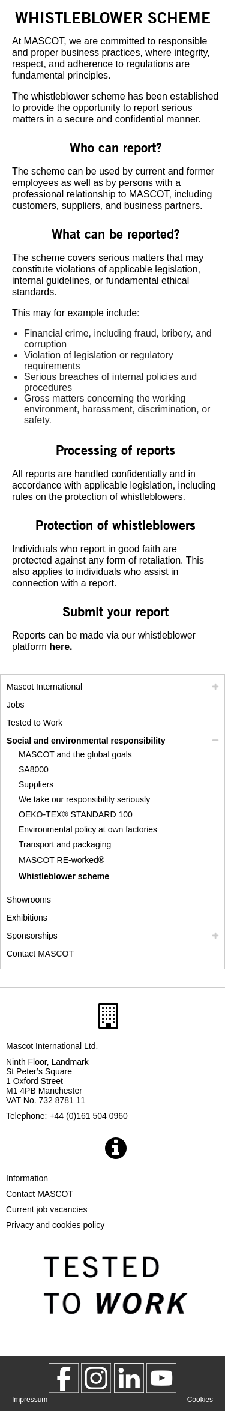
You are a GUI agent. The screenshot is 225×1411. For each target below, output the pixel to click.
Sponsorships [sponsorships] (32, 935)
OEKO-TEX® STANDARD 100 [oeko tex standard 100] (76, 814)
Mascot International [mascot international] (44, 686)
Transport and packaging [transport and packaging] (65, 844)
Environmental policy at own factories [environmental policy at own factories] (88, 829)
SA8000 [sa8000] (34, 769)
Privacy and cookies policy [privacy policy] (55, 1225)
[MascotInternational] (161, 1378)
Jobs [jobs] (16, 704)
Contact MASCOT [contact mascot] (40, 953)
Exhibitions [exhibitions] (27, 917)
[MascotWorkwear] (64, 1378)
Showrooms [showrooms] (29, 899)
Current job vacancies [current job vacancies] (46, 1209)
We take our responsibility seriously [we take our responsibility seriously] (84, 799)
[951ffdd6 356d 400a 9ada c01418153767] (60, 647)
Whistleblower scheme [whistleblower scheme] (64, 876)
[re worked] (88, 860)
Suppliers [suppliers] (36, 784)
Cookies (200, 1399)
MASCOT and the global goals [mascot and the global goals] (75, 754)
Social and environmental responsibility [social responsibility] (86, 740)
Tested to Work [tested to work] (34, 722)
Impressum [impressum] (29, 1399)
